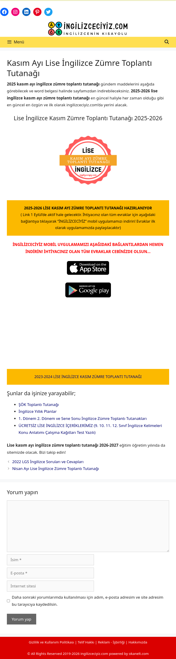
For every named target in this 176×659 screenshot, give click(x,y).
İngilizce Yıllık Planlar (38, 411)
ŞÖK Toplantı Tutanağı (39, 404)
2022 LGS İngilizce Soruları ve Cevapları (48, 461)
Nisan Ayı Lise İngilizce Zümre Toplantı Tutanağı (55, 468)
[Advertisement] (88, 335)
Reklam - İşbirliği (112, 642)
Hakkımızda (138, 642)
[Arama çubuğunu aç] (166, 42)
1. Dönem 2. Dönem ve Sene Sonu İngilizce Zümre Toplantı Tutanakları (83, 418)
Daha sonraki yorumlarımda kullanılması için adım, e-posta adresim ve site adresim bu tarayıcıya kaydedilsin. (87, 601)
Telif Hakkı (86, 642)
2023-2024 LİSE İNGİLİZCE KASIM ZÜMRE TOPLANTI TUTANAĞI (88, 376)
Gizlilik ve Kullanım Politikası (51, 642)
